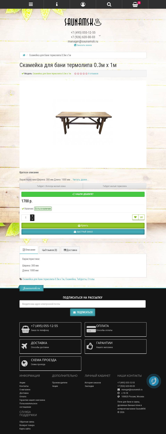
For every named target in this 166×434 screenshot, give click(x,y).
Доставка (70, 250)
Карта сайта (24, 428)
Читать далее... (81, 179)
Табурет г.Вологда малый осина (51, 186)
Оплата (22, 396)
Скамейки (70, 279)
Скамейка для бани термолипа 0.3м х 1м (43, 279)
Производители (59, 382)
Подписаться (82, 312)
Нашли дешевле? (83, 194)
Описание (28, 249)
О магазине (24, 389)
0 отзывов (93, 73)
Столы (91, 279)
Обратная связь (26, 421)
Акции (22, 382)
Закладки (89, 386)
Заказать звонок (83, 45)
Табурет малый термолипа (115, 186)
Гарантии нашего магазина (32, 400)
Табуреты (82, 279)
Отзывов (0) (49, 250)
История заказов (93, 382)
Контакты (24, 386)
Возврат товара (26, 425)
